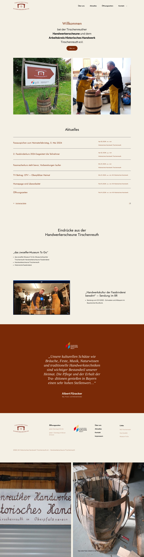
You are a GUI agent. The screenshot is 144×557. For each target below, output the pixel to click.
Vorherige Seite (19, 203)
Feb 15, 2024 (102, 184)
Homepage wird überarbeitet (26, 184)
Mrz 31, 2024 (102, 164)
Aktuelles (105, 429)
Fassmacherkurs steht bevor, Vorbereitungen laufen (37, 165)
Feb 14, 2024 (102, 192)
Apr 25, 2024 (102, 141)
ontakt (110, 425)
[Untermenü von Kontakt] (126, 5)
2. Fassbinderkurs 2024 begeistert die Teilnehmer (36, 154)
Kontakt (121, 6)
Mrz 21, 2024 (102, 175)
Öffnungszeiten (20, 192)
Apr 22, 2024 (102, 153)
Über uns (72, 48)
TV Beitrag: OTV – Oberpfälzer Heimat (31, 175)
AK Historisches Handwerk (120, 175)
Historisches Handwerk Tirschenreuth (109, 145)
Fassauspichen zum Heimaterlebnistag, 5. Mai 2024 (37, 143)
